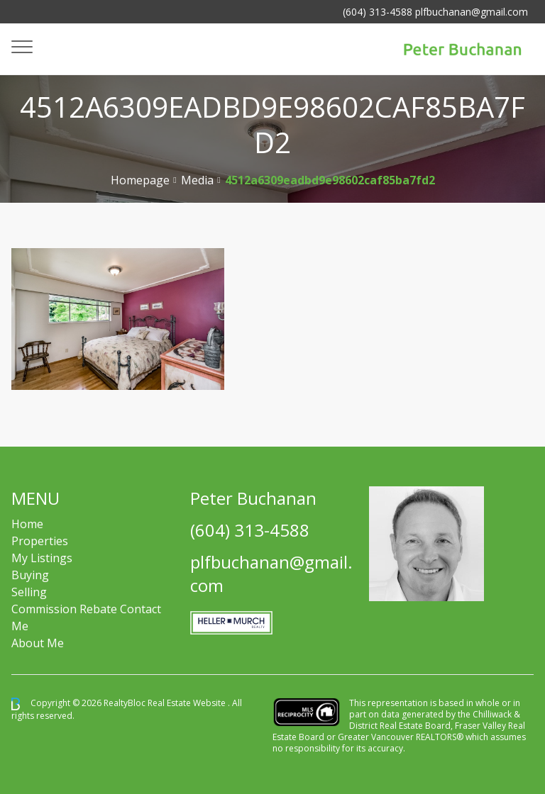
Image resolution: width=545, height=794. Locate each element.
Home (27, 524)
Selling (29, 592)
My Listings (41, 558)
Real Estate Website (188, 703)
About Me (37, 643)
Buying (30, 575)
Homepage (140, 180)
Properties (39, 541)
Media (197, 180)
